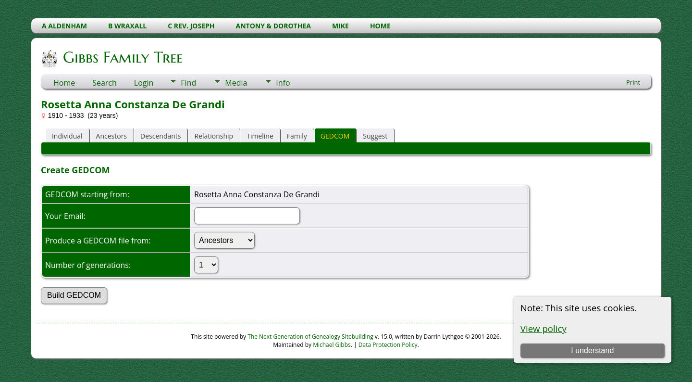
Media (236, 82)
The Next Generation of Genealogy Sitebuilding (310, 336)
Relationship (213, 135)
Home (64, 82)
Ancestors (111, 135)
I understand (592, 350)
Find (188, 82)
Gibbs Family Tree (122, 57)
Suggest (375, 135)
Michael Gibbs (332, 345)
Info (283, 82)
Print (633, 82)
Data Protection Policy (388, 345)
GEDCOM (335, 135)
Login (144, 82)
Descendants (160, 135)
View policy (543, 328)
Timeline (260, 135)
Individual (67, 135)
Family (297, 135)
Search (104, 82)
